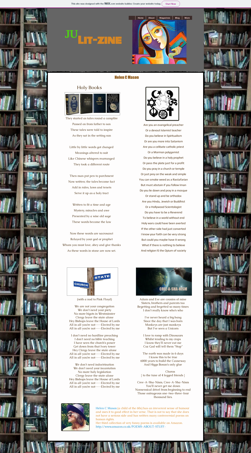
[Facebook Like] (95, 438)
